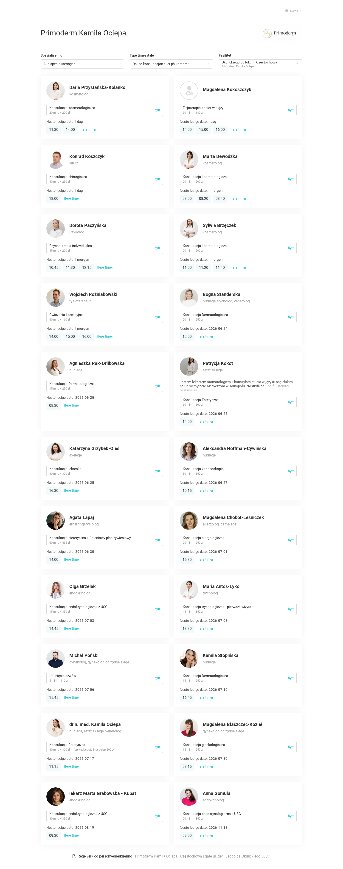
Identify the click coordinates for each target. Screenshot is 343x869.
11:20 (203, 267)
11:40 (220, 267)
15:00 (203, 129)
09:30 (53, 835)
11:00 (187, 267)
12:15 (86, 267)
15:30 (187, 559)
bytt (157, 110)
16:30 (53, 490)
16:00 (220, 129)
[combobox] (82, 64)
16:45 (187, 697)
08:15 (187, 766)
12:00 (187, 336)
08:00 (187, 198)
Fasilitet (225, 55)
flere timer (88, 129)
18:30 (187, 628)
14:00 (70, 129)
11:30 (53, 129)
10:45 (53, 267)
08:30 (53, 405)
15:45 (53, 697)
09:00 (187, 835)
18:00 (53, 198)
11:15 (53, 766)
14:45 (53, 628)
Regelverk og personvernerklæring (102, 856)
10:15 (187, 490)
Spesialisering (51, 55)
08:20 (203, 198)
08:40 (220, 198)
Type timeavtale (142, 55)
